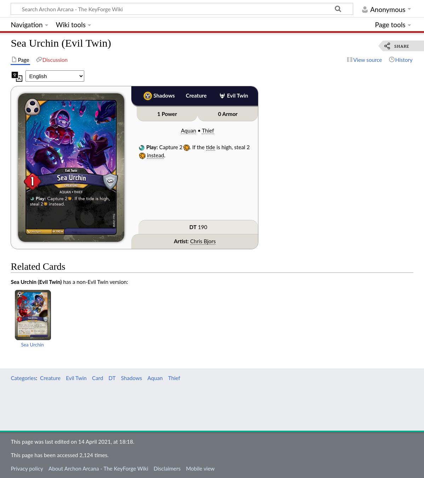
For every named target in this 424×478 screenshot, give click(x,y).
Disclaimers (167, 468)
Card (97, 378)
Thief (208, 130)
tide (210, 147)
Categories (23, 378)
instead (155, 155)
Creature (196, 95)
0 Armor (227, 114)
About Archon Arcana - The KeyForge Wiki (98, 468)
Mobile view (200, 468)
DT (192, 227)
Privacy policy (27, 468)
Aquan (188, 130)
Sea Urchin (32, 345)
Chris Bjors (203, 241)
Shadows (164, 95)
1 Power (167, 114)
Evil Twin (237, 95)
